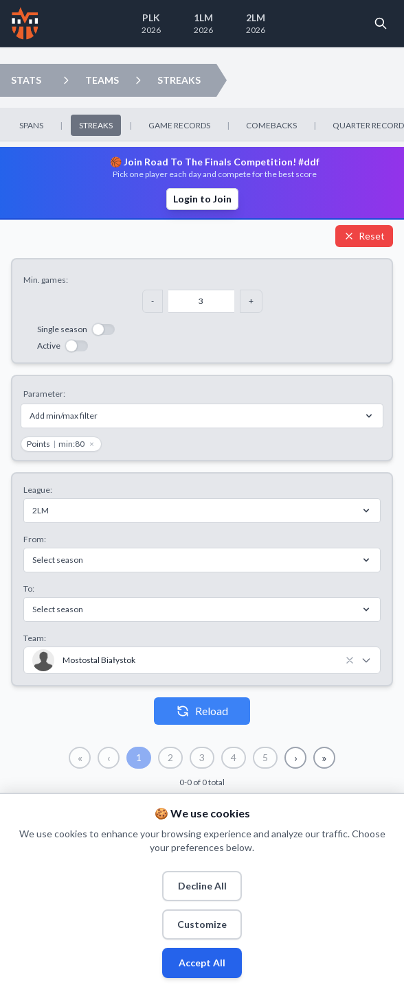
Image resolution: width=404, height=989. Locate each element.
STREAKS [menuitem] (96, 125)
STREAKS (179, 80)
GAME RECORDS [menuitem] (179, 125)
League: (37, 490)
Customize (202, 924)
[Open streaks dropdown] (138, 80)
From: (34, 539)
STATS (26, 80)
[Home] (25, 23)
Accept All (202, 962)
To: (28, 588)
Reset (364, 236)
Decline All (202, 886)
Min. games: (45, 280)
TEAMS (102, 80)
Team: (34, 638)
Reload (202, 711)
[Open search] (380, 23)
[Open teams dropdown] (66, 80)
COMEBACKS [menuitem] (271, 125)
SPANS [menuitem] (31, 125)
